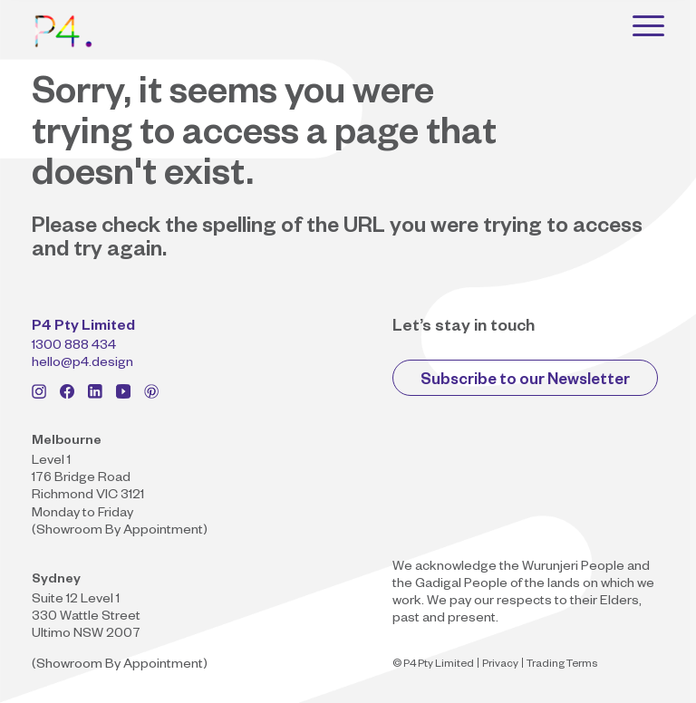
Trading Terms (562, 665)
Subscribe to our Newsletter (525, 381)
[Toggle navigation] (648, 25)
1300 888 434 (74, 347)
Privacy (500, 665)
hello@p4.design (82, 364)
